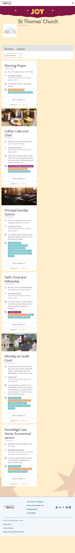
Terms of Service (8, 528)
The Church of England (35, 502)
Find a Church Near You (35, 505)
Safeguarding (32, 509)
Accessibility (31, 513)
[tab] (19, 99)
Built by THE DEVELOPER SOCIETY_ (14, 532)
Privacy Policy (7, 524)
